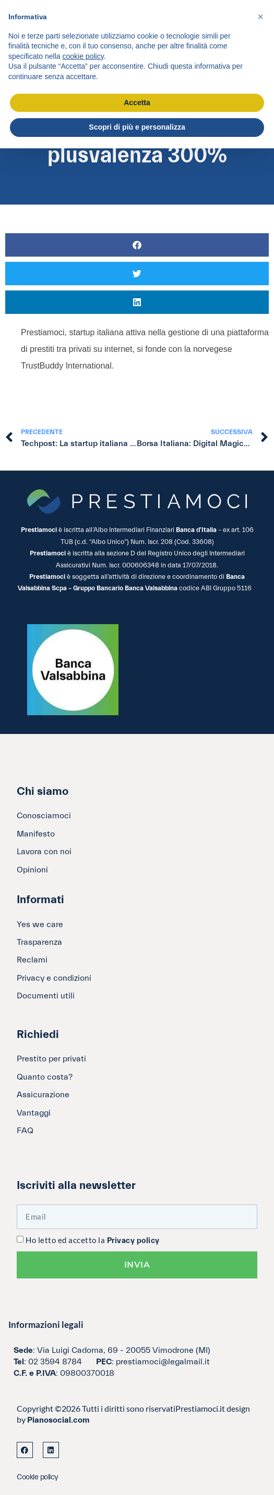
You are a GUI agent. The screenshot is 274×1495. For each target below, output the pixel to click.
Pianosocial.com (58, 1420)
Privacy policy (133, 1240)
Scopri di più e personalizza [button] (137, 127)
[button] (137, 245)
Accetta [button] (137, 102)
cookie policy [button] (83, 56)
